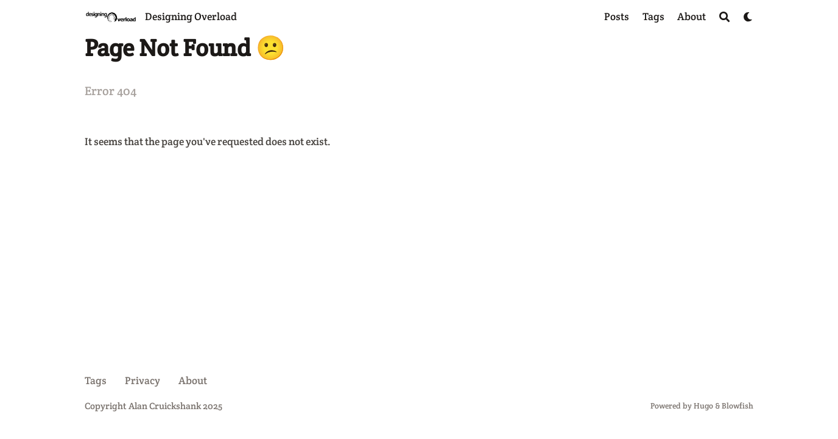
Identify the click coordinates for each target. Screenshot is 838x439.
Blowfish (737, 406)
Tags (96, 380)
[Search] (724, 17)
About (192, 380)
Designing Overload (191, 16)
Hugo (703, 406)
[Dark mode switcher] (748, 17)
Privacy (142, 380)
